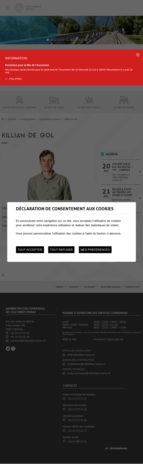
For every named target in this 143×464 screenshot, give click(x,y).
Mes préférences (95, 249)
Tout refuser (61, 249)
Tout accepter (30, 249)
